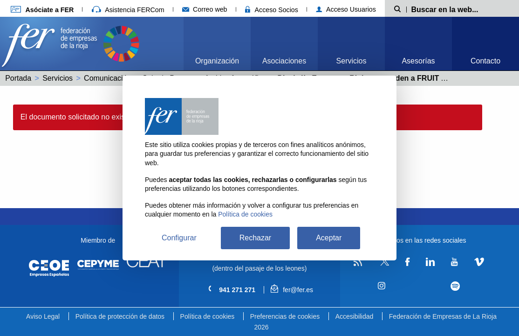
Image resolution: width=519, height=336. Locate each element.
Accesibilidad (354, 316)
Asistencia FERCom (128, 10)
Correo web (204, 9)
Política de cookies (207, 316)
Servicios (351, 61)
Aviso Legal (43, 316)
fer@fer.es (292, 290)
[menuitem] (217, 43)
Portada (18, 78)
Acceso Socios (271, 10)
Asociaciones (284, 61)
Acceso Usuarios (346, 9)
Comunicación (107, 78)
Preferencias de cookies (285, 316)
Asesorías (418, 61)
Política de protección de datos (119, 316)
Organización (217, 61)
